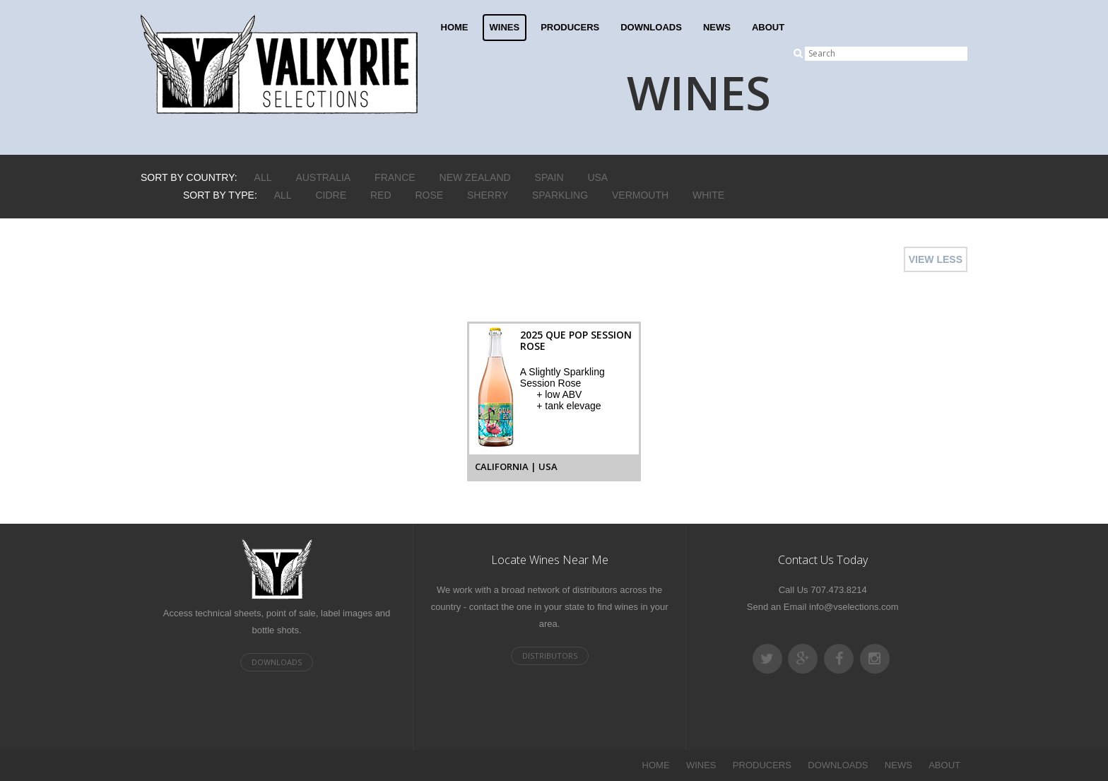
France (395, 177)
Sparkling (560, 195)
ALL (263, 177)
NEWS (717, 27)
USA (597, 177)
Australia (322, 177)
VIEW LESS (935, 259)
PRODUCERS (570, 27)
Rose (429, 195)
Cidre (331, 195)
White (708, 195)
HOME (454, 27)
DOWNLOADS (651, 27)
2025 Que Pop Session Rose (576, 340)
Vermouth (640, 195)
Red (380, 195)
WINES (505, 27)
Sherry (487, 195)
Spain (549, 177)
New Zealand (475, 177)
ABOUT (768, 27)
